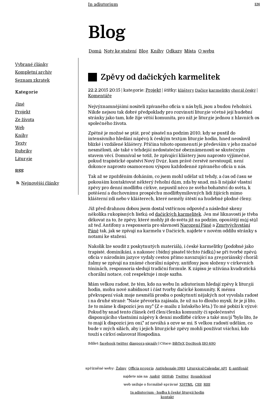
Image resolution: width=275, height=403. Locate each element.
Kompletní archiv (33, 72)
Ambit (155, 376)
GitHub (168, 376)
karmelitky (219, 90)
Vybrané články (31, 64)
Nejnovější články (40, 183)
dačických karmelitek (178, 214)
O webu (206, 51)
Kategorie (26, 92)
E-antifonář (238, 368)
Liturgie (23, 158)
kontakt (167, 397)
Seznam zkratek (32, 80)
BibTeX (178, 343)
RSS (207, 384)
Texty (21, 143)
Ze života (24, 119)
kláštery (186, 90)
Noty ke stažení (120, 51)
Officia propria (141, 368)
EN (257, 4)
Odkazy (174, 51)
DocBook (193, 343)
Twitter (182, 376)
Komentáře (100, 96)
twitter (122, 343)
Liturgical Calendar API (207, 368)
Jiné (19, 104)
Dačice (201, 90)
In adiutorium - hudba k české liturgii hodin (167, 392)
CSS (198, 384)
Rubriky (23, 151)
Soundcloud (201, 376)
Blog (143, 51)
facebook (107, 343)
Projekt (153, 90)
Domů (95, 51)
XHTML (186, 384)
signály (151, 343)
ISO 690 (209, 343)
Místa (190, 51)
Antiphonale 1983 (170, 368)
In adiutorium (103, 4)
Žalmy (121, 368)
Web (19, 127)
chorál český (243, 90)
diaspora (136, 343)
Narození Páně (195, 225)
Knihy (157, 51)
